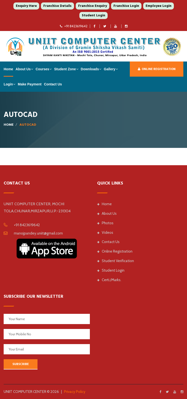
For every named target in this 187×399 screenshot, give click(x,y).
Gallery (109, 69)
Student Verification (115, 261)
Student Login (93, 15)
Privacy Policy (74, 391)
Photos (105, 223)
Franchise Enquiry (92, 5)
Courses (42, 69)
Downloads (90, 69)
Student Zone (65, 69)
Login (8, 84)
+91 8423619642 (73, 26)
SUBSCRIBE (20, 364)
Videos (105, 232)
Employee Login (158, 5)
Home (8, 69)
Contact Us (53, 84)
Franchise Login (126, 5)
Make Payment (29, 84)
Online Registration (157, 69)
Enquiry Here (26, 5)
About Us (23, 69)
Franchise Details (57, 5)
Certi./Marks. (109, 280)
